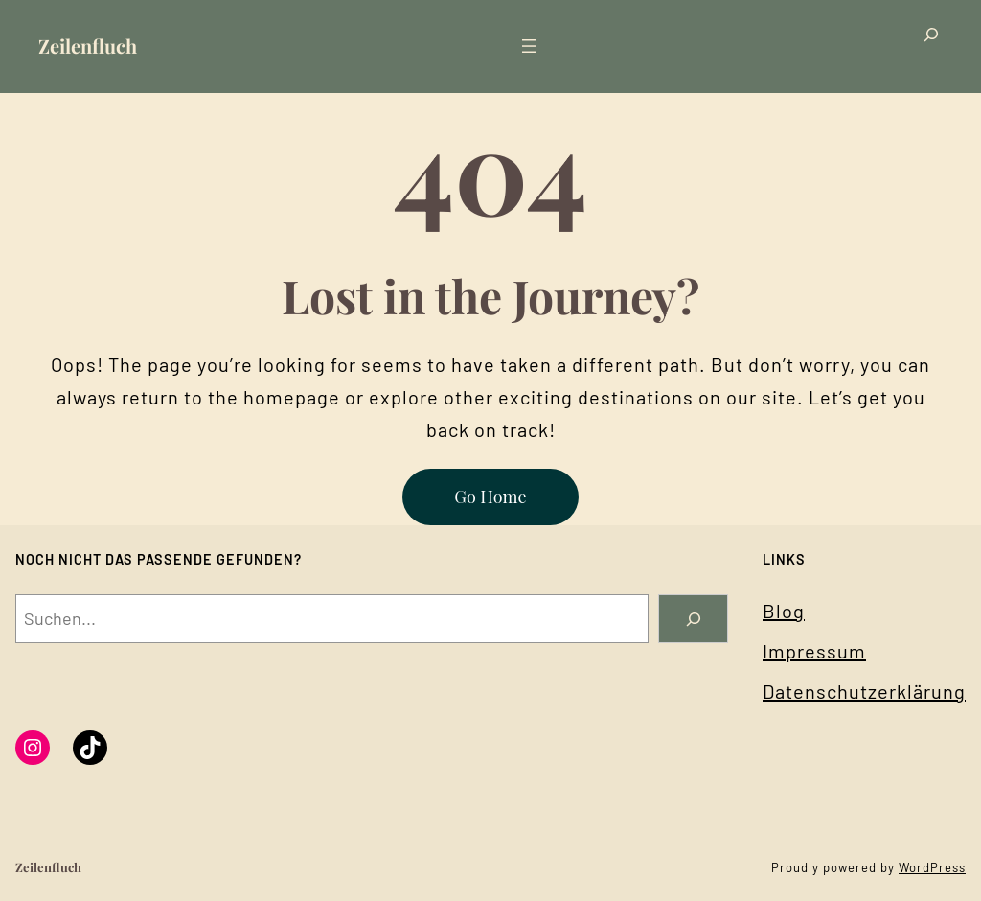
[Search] (693, 618)
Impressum (814, 650)
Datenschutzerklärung (864, 691)
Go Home (490, 496)
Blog (784, 610)
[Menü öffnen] (528, 46)
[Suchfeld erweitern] (931, 46)
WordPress (932, 867)
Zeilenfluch (87, 45)
